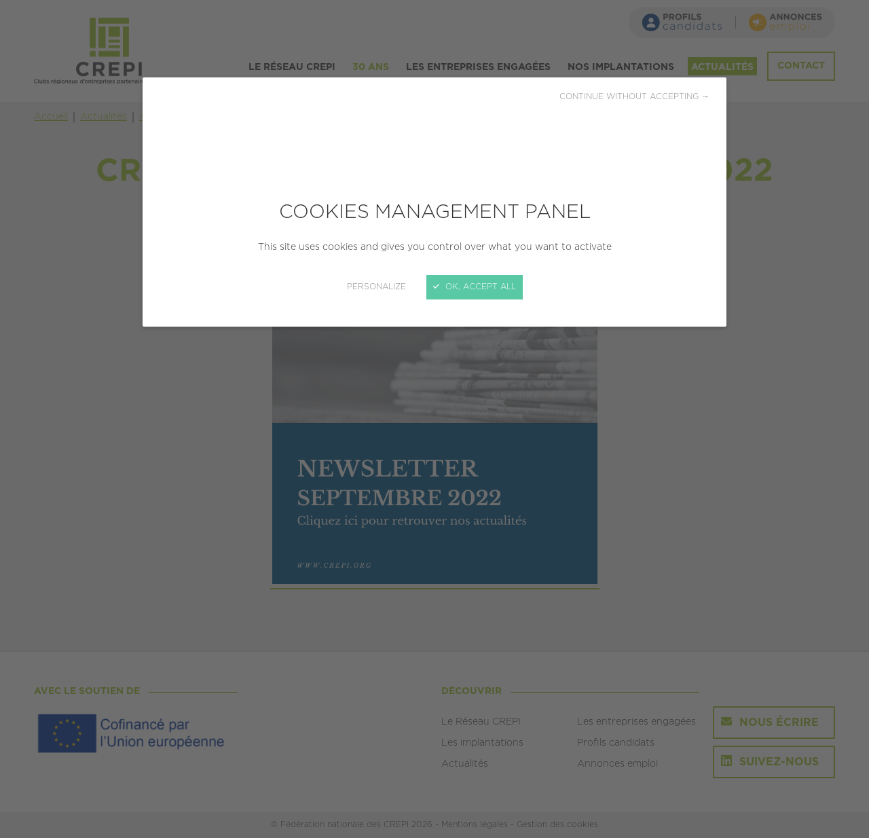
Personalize (376, 287)
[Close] (434, 419)
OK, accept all (474, 287)
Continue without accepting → (634, 97)
